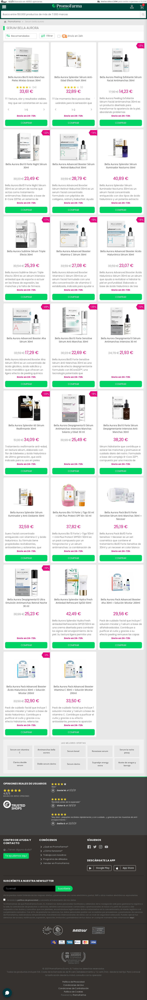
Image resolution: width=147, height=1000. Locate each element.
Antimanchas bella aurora (46, 751)
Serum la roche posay (127, 751)
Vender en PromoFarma (54, 863)
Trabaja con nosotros (53, 855)
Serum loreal (73, 751)
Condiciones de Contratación (73, 988)
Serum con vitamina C (19, 751)
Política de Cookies (73, 991)
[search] (143, 14)
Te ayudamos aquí (16, 855)
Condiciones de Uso (73, 985)
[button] (132, 7)
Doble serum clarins (46, 763)
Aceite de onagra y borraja (127, 764)
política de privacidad (28, 900)
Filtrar (47, 36)
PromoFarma (79, 995)
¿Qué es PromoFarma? (54, 846)
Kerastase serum (100, 751)
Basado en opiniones (16, 796)
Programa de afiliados (53, 859)
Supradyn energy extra (100, 764)
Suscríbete (64, 888)
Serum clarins (73, 764)
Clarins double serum (20, 764)
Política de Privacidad (73, 981)
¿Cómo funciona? (51, 850)
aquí (132, 917)
